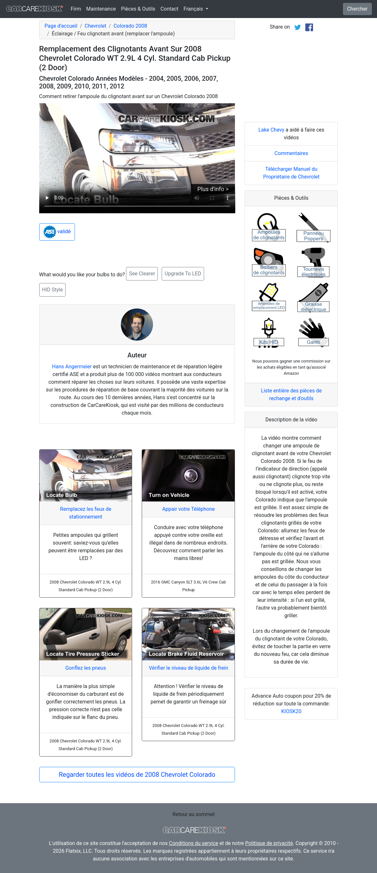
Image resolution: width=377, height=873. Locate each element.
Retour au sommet (194, 814)
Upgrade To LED (183, 274)
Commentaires (291, 153)
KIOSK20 (291, 711)
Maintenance (101, 9)
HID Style (52, 290)
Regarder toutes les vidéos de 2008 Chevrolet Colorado (137, 774)
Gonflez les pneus (85, 668)
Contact (169, 9)
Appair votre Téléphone (188, 509)
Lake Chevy (271, 130)
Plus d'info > (213, 189)
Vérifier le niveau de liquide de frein (188, 668)
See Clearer (142, 274)
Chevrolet (95, 26)
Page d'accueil (61, 26)
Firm (76, 9)
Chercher (357, 9)
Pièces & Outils (138, 9)
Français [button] (194, 9)
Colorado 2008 (130, 26)
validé (57, 231)
